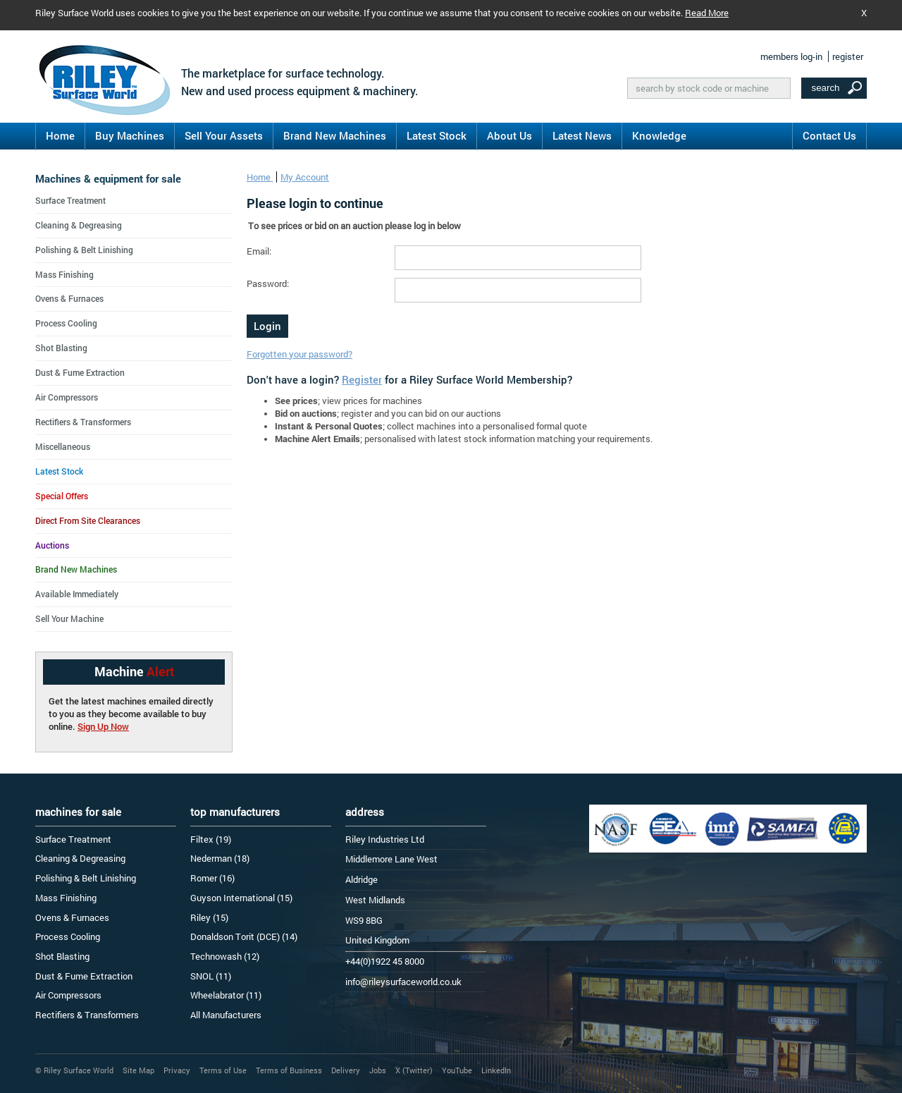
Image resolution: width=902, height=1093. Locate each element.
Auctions (52, 545)
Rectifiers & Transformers (83, 421)
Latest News (582, 135)
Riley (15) (209, 917)
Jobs (377, 1070)
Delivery (345, 1070)
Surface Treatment (70, 200)
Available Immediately (76, 593)
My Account (304, 177)
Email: (259, 251)
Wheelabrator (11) (225, 995)
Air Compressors (66, 397)
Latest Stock (437, 135)
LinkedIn (496, 1070)
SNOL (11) (210, 976)
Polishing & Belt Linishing (84, 249)
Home (60, 135)
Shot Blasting (61, 347)
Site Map (138, 1070)
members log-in (791, 56)
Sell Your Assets (224, 135)
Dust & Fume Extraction (80, 372)
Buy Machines (129, 135)
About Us (509, 135)
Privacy (176, 1070)
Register (362, 379)
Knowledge (659, 135)
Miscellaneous (62, 446)
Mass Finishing (64, 274)
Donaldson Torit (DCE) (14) (243, 936)
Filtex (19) (210, 839)
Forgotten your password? (299, 354)
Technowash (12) (224, 956)
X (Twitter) (414, 1070)
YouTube (457, 1070)
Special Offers (61, 495)
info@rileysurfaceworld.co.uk (403, 981)
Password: (268, 283)
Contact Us (829, 135)
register (847, 56)
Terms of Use (223, 1070)
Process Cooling (66, 323)
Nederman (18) (219, 858)
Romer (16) (212, 878)
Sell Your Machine (69, 618)
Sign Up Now (103, 726)
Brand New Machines (334, 135)
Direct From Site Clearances (87, 520)
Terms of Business (289, 1070)
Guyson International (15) (241, 897)
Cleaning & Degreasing (78, 225)
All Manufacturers (225, 1014)
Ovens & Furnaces (69, 298)
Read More (707, 12)
